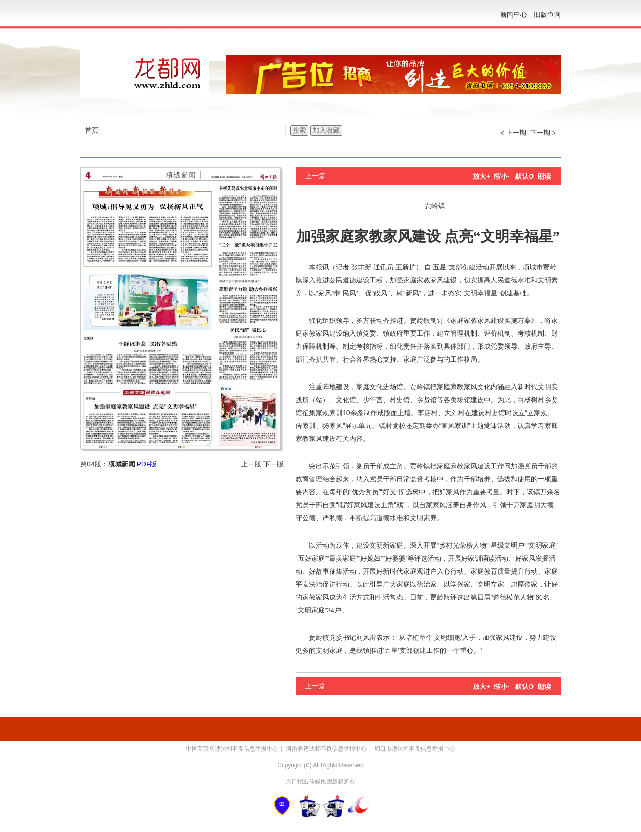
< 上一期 (513, 132)
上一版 (251, 464)
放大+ (481, 176)
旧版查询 (547, 14)
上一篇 (315, 176)
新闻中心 (513, 14)
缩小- (502, 176)
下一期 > (543, 132)
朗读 (544, 176)
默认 (524, 176)
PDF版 (146, 464)
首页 (92, 130)
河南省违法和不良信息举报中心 (326, 749)
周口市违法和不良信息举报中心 (414, 749)
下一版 (273, 464)
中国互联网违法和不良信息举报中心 (232, 749)
